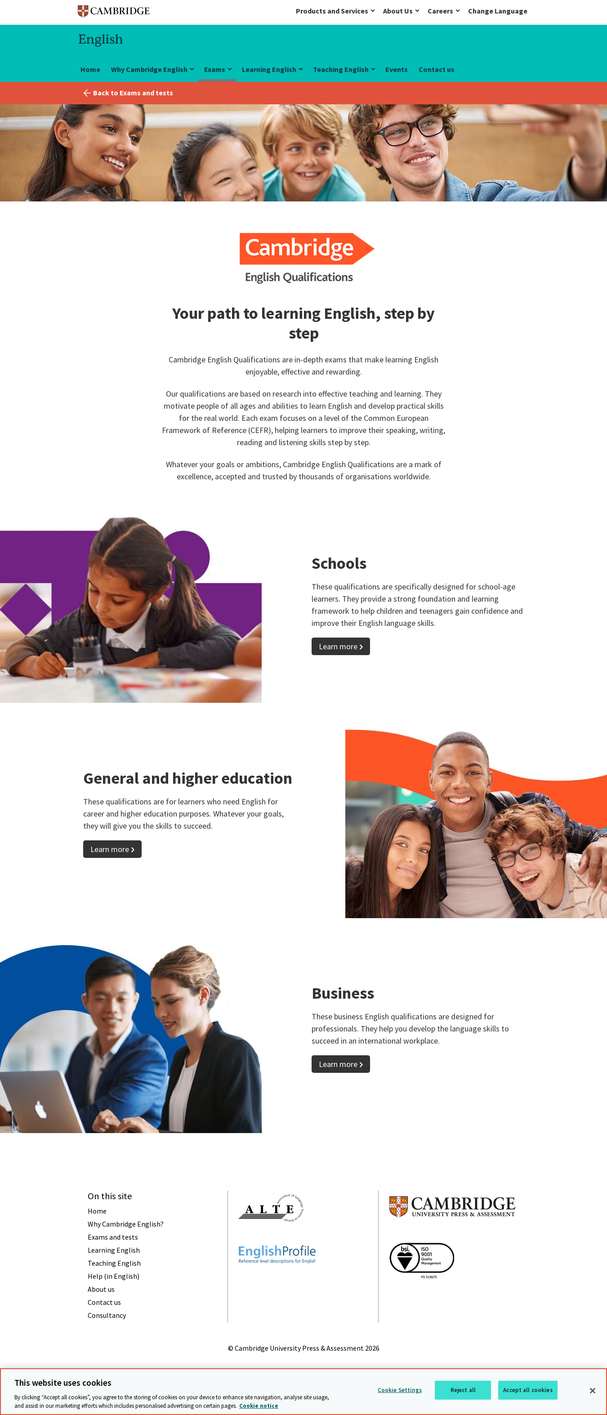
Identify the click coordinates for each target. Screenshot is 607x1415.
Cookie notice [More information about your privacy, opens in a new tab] (258, 1406)
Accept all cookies (527, 1390)
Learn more (338, 646)
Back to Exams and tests (133, 92)
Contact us (437, 69)
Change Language (497, 10)
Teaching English (341, 69)
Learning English (269, 69)
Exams (214, 69)
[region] (303, 1391)
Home (90, 69)
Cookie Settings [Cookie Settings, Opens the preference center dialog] (400, 1390)
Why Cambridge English (149, 69)
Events (396, 69)
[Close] (593, 1391)
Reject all (463, 1390)
